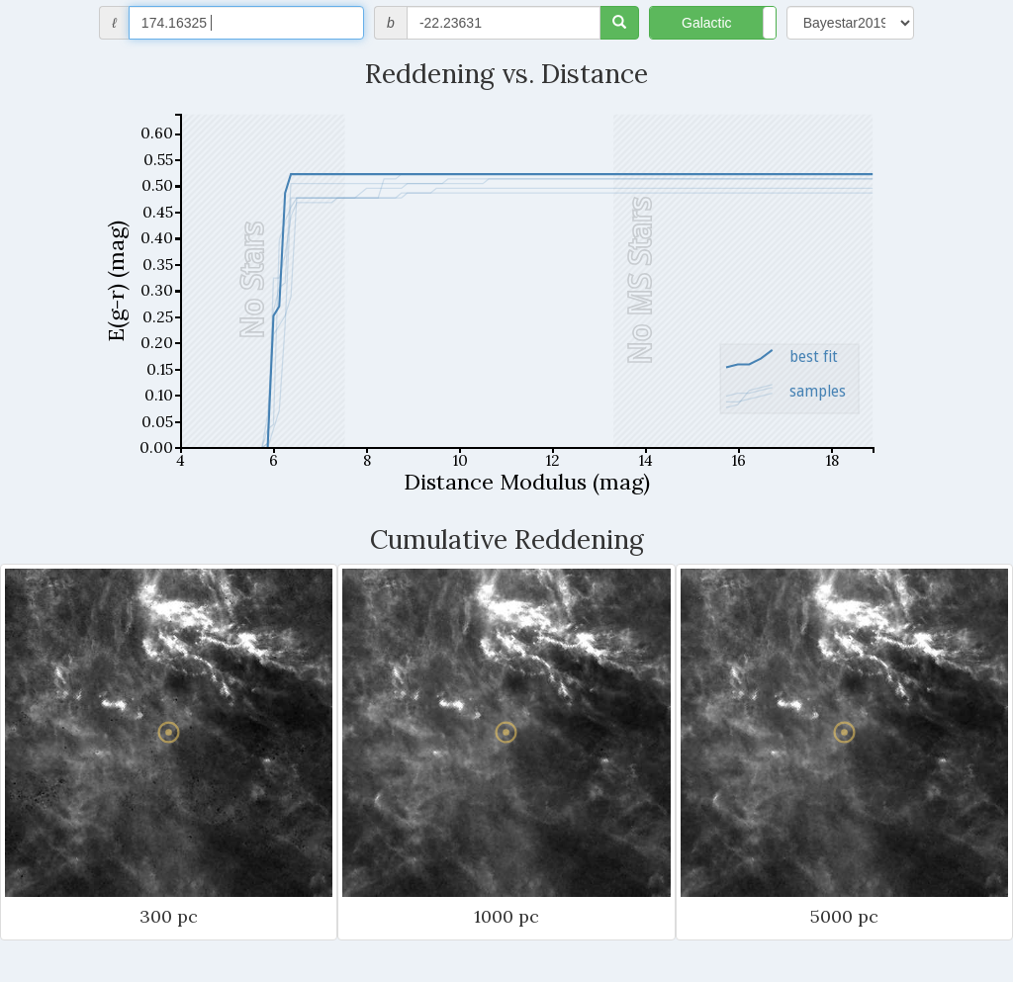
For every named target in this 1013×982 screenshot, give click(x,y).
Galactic (707, 23)
